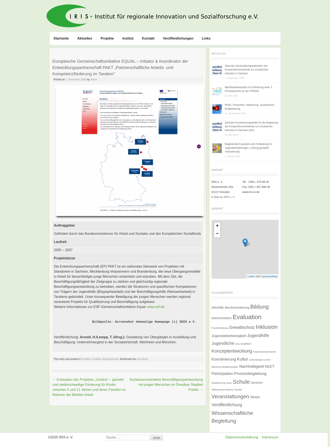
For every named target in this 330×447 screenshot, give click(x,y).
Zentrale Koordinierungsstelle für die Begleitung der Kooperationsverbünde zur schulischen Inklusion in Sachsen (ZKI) (251, 126)
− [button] (217, 234)
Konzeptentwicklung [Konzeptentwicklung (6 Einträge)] (232, 351)
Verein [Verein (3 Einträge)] (255, 397)
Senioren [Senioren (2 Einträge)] (257, 382)
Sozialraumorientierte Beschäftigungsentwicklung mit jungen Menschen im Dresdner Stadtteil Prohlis (166, 384)
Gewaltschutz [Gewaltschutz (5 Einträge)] (242, 327)
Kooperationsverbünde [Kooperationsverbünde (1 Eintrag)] (264, 351)
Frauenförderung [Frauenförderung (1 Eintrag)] (220, 328)
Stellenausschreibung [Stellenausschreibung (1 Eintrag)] (222, 389)
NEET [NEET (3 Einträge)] (269, 367)
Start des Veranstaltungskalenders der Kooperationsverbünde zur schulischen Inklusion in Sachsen (246, 69)
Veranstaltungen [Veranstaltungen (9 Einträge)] (230, 396)
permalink (142, 359)
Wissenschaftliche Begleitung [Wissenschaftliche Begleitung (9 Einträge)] (232, 417)
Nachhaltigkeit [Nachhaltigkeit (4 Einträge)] (251, 366)
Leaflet (250, 276)
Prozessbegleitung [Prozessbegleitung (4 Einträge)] (250, 373)
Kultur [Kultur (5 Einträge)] (242, 359)
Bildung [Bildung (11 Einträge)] (259, 307)
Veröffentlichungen (178, 38)
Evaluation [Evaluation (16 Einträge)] (247, 316)
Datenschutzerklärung (241, 437)
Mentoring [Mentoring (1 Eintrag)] (216, 367)
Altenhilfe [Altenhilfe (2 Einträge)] (218, 307)
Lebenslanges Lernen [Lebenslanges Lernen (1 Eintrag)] (260, 359)
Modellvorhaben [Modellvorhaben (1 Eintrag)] (230, 367)
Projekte (107, 38)
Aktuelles (84, 38)
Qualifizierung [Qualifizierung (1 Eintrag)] (218, 383)
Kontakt (148, 38)
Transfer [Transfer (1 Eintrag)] (238, 389)
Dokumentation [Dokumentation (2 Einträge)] (222, 318)
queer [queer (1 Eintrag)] (229, 383)
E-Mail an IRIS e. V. (223, 197)
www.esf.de (155, 307)
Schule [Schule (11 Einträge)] (241, 382)
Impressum (270, 437)
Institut (127, 38)
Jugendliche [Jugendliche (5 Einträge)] (223, 343)
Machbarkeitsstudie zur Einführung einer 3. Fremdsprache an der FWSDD (249, 89)
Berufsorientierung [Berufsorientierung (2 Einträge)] (237, 307)
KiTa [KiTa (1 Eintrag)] (237, 344)
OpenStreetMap (269, 276)
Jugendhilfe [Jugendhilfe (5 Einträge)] (258, 335)
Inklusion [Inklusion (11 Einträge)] (267, 327)
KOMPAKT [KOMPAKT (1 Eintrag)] (246, 344)
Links (206, 38)
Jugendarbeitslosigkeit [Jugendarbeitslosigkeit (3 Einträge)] (229, 336)
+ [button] (217, 226)
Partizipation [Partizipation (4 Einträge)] (222, 373)
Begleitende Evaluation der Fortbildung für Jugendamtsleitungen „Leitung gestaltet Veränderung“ (248, 148)
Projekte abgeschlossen (105, 359)
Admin (93, 79)
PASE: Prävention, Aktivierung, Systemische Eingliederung (249, 106)
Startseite (61, 38)
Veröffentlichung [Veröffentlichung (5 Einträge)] (227, 404)
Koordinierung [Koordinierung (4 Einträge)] (224, 359)
